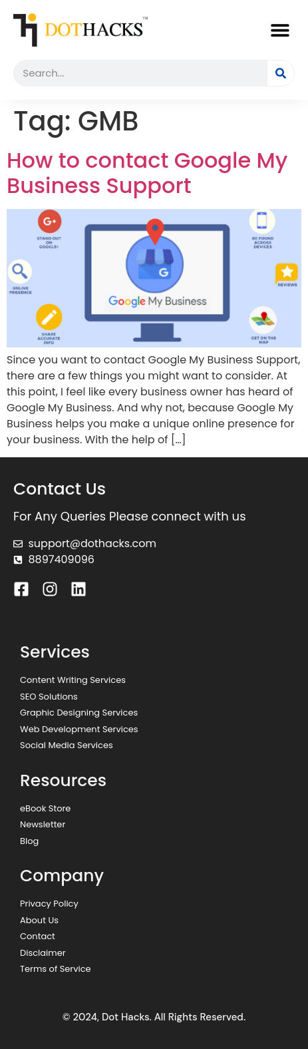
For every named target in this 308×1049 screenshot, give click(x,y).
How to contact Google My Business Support (147, 172)
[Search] (280, 73)
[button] (280, 30)
